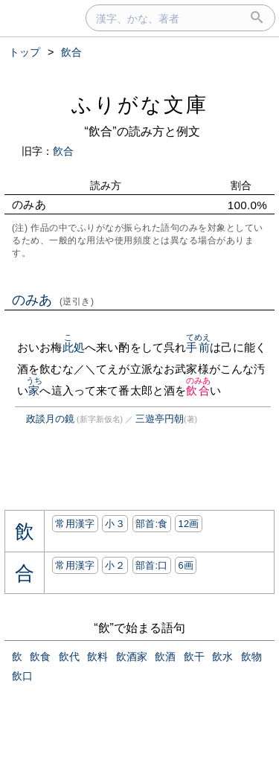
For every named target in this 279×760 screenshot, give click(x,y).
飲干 (194, 656)
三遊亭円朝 (159, 418)
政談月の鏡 (50, 418)
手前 (198, 347)
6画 (185, 565)
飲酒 (165, 656)
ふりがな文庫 (139, 104)
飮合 (63, 151)
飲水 (222, 656)
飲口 (22, 676)
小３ (115, 523)
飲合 (198, 390)
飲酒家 (131, 656)
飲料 (97, 656)
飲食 (40, 656)
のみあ (53, 300)
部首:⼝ (151, 565)
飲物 (251, 656)
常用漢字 (74, 523)
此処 (73, 347)
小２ (115, 565)
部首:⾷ (151, 523)
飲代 (69, 656)
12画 (188, 523)
